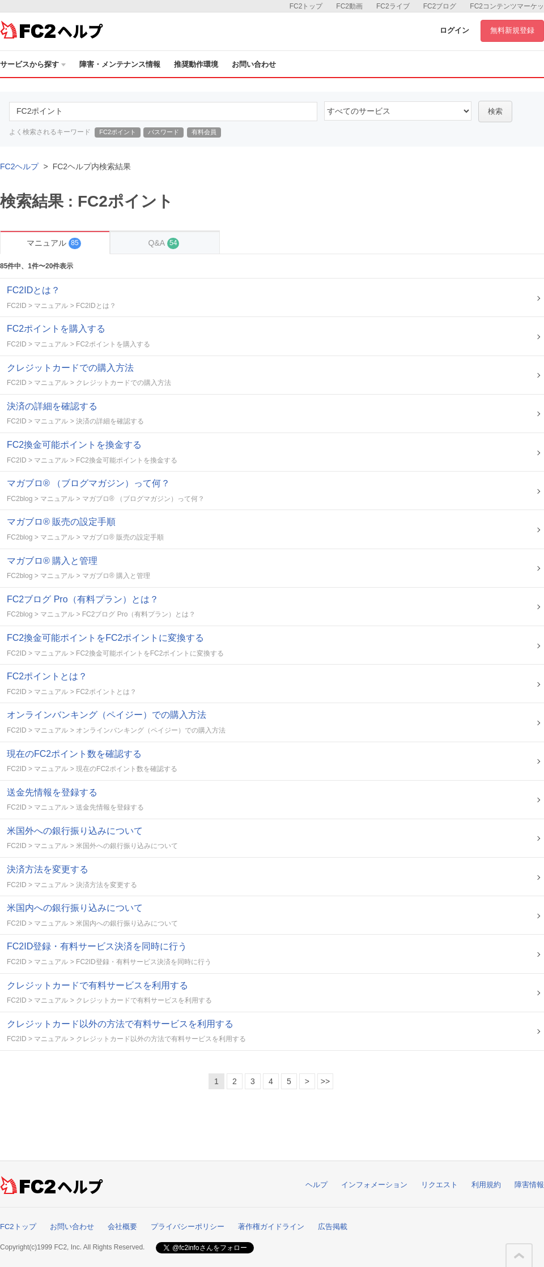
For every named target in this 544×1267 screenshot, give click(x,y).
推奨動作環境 (196, 64)
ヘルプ (316, 1184)
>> (325, 1081)
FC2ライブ (393, 6)
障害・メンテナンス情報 (119, 64)
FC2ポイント (117, 132)
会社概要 (122, 1226)
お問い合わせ (254, 64)
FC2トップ (306, 6)
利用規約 (486, 1184)
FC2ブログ (440, 6)
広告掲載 (332, 1226)
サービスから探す (33, 64)
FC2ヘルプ (19, 166)
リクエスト (439, 1184)
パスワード (163, 132)
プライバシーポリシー (187, 1226)
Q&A (164, 243)
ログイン (454, 30)
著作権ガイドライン (271, 1226)
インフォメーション (374, 1184)
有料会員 (204, 132)
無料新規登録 (512, 30)
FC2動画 (349, 6)
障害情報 (529, 1184)
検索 (495, 111)
